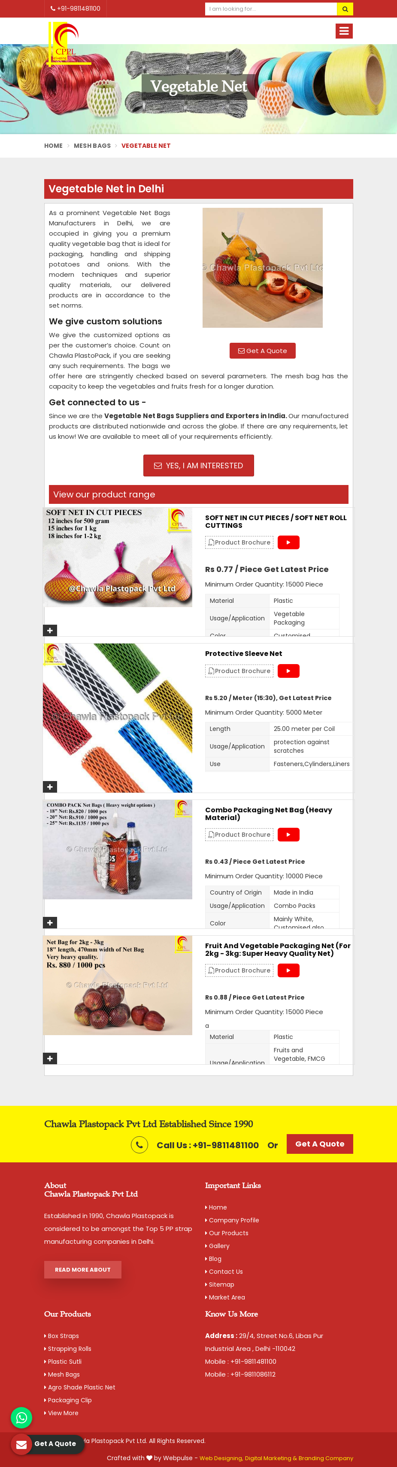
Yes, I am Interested (198, 465)
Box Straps (61, 1336)
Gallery (217, 1246)
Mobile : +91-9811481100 (240, 1361)
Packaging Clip (68, 1400)
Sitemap (219, 1284)
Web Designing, (221, 1458)
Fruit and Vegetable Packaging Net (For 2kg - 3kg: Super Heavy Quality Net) (278, 949)
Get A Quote (262, 350)
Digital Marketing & (271, 1458)
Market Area (225, 1297)
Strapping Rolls (67, 1348)
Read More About (83, 1270)
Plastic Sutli (63, 1361)
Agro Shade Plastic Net (79, 1387)
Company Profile (232, 1220)
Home (53, 145)
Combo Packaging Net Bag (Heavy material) (268, 813)
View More (61, 1413)
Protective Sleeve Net (243, 654)
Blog (213, 1258)
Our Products (227, 1233)
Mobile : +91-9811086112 (240, 1374)
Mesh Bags (92, 145)
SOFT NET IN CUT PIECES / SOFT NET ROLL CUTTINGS (276, 521)
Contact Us (224, 1271)
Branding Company (326, 1458)
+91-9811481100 (75, 8)
